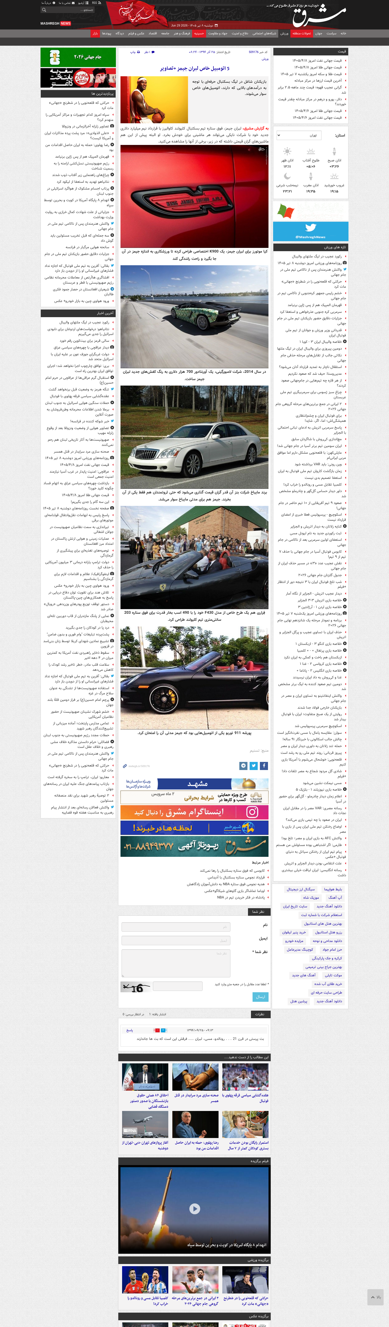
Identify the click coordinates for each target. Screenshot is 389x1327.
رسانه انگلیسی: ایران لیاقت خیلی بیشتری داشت (314, 873)
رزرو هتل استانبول (328, 932)
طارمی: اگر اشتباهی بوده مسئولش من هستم (309, 845)
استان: (340, 135)
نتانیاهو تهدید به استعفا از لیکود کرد (83, 181)
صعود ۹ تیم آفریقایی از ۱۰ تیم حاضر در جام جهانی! (312, 505)
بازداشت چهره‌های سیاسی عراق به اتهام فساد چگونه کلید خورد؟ (78, 486)
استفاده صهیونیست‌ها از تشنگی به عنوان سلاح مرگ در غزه (81, 691)
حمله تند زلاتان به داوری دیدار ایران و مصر (311, 746)
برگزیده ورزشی (258, 1270)
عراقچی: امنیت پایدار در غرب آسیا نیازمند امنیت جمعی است (81, 474)
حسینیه (199, 33)
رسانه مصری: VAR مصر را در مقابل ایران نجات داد (314, 811)
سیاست (331, 33)
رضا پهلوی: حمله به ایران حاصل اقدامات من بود (197, 1156)
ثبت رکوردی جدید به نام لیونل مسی (316, 533)
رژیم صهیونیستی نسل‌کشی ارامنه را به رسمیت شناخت (83, 166)
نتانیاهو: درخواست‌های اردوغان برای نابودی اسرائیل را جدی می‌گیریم (80, 332)
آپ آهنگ (335, 898)
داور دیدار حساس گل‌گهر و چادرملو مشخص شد (312, 494)
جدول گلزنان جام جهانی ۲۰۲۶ (320, 575)
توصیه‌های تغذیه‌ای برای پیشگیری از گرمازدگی (85, 553)
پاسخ (129, 1030)
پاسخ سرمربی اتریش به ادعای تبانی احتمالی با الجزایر (312, 430)
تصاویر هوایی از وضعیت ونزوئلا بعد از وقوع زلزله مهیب (80, 431)
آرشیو (83, 3)
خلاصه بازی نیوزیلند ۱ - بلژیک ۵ (319, 789)
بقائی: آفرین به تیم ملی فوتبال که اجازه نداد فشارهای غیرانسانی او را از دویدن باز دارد (79, 268)
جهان (318, 33)
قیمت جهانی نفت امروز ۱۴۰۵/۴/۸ (317, 60)
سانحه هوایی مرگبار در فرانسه (87, 247)
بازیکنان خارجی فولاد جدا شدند (319, 707)
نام (265, 925)
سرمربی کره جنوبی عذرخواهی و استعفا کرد (311, 311)
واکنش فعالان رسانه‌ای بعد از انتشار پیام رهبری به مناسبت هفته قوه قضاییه (82, 810)
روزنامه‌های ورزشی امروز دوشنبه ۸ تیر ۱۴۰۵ (310, 263)
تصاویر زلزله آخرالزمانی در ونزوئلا (85, 126)
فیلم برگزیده (260, 1171)
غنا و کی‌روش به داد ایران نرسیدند (317, 677)
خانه (343, 33)
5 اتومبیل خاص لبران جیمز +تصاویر (195, 68)
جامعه (165, 33)
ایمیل (263, 938)
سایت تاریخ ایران (295, 906)
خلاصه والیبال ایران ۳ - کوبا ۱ (321, 341)
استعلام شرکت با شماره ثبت (321, 915)
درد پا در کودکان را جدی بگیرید (87, 627)
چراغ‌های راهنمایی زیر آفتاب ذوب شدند (80, 175)
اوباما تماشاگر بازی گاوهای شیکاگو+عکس (234, 891)
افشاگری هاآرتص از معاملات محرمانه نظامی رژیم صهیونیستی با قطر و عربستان (79, 280)
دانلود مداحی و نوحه (327, 941)
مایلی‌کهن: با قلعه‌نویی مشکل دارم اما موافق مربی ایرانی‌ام (311, 455)
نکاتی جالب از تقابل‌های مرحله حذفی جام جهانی (313, 358)
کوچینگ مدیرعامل (300, 950)
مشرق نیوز (307, 13)
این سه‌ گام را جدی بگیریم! (90, 502)
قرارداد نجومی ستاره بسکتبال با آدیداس (236, 877)
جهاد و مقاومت (217, 33)
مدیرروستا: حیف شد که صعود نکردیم (315, 373)
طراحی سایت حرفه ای (326, 993)
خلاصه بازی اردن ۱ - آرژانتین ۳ (320, 607)
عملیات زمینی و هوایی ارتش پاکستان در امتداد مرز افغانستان (82, 541)
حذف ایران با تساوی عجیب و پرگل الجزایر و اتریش (312, 635)
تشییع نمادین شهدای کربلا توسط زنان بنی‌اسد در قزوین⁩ (78, 644)
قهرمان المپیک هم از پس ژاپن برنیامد (315, 305)
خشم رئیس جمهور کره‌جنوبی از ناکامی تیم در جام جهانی (311, 296)
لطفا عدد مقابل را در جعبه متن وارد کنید (242, 984)
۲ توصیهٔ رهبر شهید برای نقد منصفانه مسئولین (83, 798)
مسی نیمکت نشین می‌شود (322, 783)
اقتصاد (153, 33)
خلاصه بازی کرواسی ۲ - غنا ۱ (321, 663)
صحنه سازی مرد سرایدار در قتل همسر (197, 1103)
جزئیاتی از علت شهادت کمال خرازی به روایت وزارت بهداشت (79, 215)
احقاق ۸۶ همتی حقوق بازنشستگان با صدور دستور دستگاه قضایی (149, 1106)
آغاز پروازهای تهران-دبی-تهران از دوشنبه (145, 1156)
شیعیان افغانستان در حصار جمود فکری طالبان (83, 292)
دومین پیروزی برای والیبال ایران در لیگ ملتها (309, 348)
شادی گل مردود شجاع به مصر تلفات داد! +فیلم (314, 774)
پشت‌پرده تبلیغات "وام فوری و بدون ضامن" (78, 634)
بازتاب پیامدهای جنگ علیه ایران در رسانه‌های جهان (78, 786)
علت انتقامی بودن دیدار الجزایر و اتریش (313, 863)
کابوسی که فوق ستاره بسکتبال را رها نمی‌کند (232, 870)
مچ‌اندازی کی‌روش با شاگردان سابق (316, 439)
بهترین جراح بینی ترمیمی (324, 967)
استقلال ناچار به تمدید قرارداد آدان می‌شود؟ (310, 367)
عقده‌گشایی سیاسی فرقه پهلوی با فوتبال (245, 1103)
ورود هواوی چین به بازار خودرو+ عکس (81, 301)
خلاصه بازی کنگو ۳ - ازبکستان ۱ (319, 643)
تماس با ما (67, 3)
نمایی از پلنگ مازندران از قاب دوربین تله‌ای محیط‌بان (80, 618)
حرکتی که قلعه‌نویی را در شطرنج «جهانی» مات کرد (313, 284)
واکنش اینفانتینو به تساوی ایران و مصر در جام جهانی (313, 698)
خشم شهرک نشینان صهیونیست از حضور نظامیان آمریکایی (82, 714)
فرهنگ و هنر (182, 33)
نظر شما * (259, 952)
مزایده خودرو (294, 941)
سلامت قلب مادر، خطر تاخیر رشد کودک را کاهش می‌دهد (81, 667)
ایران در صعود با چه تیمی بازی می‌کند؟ (314, 819)
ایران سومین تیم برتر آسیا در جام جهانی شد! (309, 446)
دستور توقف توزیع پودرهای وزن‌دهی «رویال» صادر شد (78, 607)
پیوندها (106, 33)
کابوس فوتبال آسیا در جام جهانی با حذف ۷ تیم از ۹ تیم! (312, 554)
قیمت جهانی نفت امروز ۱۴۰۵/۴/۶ (317, 117)
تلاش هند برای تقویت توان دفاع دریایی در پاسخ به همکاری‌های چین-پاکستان (80, 595)
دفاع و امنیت (240, 33)
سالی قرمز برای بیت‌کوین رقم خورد (84, 340)
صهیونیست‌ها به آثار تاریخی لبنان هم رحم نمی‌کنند (80, 442)
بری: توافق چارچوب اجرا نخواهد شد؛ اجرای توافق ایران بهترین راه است (80, 368)
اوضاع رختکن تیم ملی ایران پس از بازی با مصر (314, 829)
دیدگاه (120, 33)
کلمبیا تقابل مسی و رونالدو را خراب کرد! (312, 484)
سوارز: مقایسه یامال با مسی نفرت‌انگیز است (309, 732)
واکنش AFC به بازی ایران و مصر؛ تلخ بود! (311, 838)
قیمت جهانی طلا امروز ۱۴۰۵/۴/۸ (318, 67)
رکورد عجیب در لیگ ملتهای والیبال (317, 256)
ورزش (284, 33)
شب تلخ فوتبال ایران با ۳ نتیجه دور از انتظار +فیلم (311, 584)
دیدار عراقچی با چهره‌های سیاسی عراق (81, 347)
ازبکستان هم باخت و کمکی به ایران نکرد (313, 657)
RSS (97, 3)
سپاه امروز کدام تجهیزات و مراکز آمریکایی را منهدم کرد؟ (79, 117)
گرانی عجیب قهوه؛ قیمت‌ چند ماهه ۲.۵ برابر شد (312, 90)
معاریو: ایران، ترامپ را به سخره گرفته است (78, 777)
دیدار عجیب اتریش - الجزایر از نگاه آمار (314, 593)
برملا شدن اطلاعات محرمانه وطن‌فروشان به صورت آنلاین (80, 412)
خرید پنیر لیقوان (294, 932)
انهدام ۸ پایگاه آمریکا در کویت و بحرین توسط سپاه (226, 1255)
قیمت (342, 51)
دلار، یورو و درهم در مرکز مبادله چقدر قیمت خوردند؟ (312, 102)
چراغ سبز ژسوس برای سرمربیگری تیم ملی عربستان (313, 395)
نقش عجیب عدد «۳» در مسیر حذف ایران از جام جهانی (312, 566)
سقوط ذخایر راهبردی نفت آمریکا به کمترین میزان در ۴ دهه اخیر (80, 655)
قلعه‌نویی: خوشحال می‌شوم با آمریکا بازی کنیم (313, 762)
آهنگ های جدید (304, 975)
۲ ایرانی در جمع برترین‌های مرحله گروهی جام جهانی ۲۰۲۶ (311, 407)
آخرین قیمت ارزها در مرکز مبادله (318, 80)
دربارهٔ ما (49, 3)
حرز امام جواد (332, 950)
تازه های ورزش (335, 247)
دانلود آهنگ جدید (329, 906)
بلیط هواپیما (333, 889)
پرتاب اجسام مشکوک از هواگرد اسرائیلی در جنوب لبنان (80, 191)
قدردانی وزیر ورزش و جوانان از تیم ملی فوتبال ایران (316, 333)
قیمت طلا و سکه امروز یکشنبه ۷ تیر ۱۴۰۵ (311, 74)
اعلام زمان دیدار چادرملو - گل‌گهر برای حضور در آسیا (312, 799)
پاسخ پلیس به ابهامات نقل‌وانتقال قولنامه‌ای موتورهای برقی (79, 518)
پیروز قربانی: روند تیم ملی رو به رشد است (311, 752)
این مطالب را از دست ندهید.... (246, 1057)
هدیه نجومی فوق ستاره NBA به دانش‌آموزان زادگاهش (226, 884)
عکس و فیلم (136, 33)
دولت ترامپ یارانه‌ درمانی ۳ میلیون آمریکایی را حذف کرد (79, 565)
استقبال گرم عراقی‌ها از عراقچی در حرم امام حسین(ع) (79, 380)
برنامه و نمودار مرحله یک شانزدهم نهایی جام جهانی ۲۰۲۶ (311, 623)
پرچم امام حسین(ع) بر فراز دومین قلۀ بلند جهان (80, 702)
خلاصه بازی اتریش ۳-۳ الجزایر (320, 600)
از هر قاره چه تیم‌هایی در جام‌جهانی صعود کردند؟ (313, 383)
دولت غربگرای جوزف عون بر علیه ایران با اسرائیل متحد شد (82, 357)
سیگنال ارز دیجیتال (301, 889)
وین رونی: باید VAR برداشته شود (318, 464)
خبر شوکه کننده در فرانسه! (89, 421)
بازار (95, 33)
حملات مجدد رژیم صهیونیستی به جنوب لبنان (76, 735)
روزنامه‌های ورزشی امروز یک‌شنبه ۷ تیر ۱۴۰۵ (309, 613)
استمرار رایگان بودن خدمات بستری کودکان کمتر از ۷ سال (248, 1156)
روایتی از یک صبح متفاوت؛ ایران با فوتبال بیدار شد (313, 717)
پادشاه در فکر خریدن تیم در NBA (241, 897)
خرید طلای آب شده (328, 984)
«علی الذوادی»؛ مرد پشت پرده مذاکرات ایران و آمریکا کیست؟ (79, 136)
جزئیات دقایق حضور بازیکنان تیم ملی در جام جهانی (311, 321)
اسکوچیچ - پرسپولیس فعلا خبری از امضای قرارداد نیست (313, 517)
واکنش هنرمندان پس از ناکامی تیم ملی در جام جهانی (313, 272)
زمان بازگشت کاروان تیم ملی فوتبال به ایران (310, 471)
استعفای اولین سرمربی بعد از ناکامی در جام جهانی (312, 542)
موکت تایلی (333, 975)
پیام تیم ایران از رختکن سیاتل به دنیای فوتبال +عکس (316, 854)
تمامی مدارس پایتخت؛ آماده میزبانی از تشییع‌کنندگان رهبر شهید (83, 726)
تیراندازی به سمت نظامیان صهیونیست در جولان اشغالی (81, 530)
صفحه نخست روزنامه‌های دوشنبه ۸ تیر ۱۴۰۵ (76, 508)
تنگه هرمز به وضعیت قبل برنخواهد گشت (79, 389)
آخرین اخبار (105, 313)
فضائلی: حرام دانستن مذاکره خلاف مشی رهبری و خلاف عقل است (82, 744)
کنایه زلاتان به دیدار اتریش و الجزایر (316, 526)
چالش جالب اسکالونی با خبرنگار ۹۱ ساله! (312, 739)
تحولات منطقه (302, 33)
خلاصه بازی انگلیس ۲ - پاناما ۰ (319, 670)
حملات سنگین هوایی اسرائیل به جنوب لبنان (77, 403)
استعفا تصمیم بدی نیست (323, 477)
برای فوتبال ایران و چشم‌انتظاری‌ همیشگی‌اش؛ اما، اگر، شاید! (321, 418)
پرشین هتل (298, 1001)
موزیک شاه (311, 898)
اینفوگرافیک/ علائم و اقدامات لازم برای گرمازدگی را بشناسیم (83, 577)
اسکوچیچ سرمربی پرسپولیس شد (318, 726)
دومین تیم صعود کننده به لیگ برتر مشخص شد (312, 687)
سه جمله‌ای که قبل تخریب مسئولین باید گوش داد (81, 238)
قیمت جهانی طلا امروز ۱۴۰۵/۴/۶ (318, 111)
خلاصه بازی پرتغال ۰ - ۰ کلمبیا (319, 650)
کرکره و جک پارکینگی (327, 958)
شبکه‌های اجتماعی (264, 33)
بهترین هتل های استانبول (323, 924)
